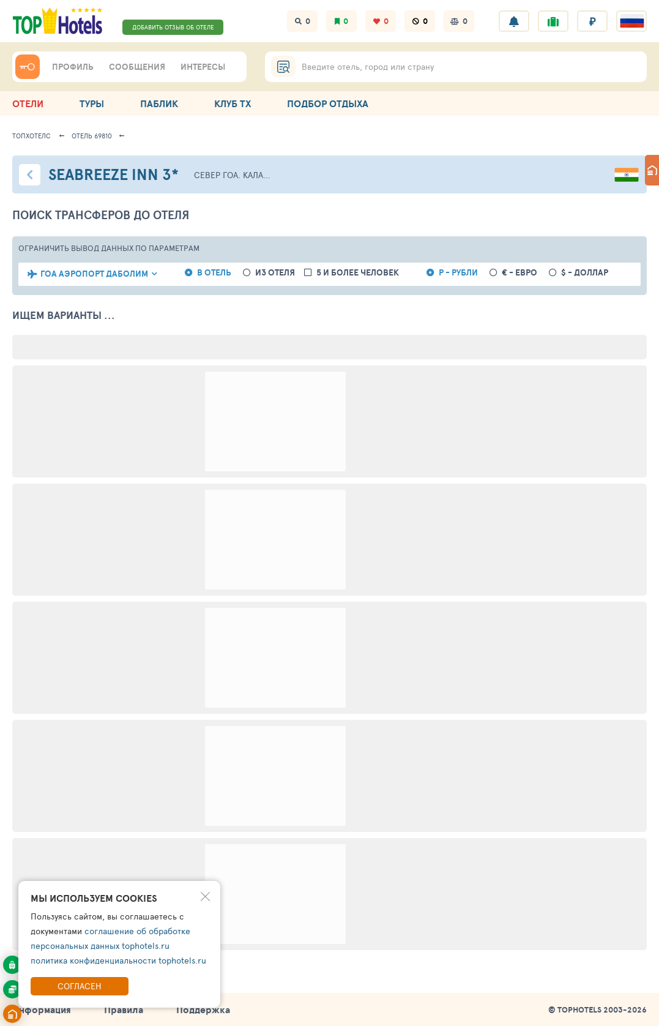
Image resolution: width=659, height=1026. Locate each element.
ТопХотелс (31, 135)
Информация (41, 1009)
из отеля (275, 273)
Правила (123, 1009)
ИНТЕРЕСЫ (203, 67)
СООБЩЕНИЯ (137, 67)
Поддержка (203, 1009)
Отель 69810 (92, 135)
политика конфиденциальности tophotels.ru (118, 960)
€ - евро (519, 273)
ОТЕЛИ (27, 103)
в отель (214, 273)
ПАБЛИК (159, 103)
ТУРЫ (92, 103)
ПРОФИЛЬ (73, 67)
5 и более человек (357, 273)
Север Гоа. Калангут (234, 175)
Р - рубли (458, 273)
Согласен (80, 986)
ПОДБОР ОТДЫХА (327, 103)
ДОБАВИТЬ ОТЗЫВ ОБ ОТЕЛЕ (173, 27)
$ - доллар (584, 273)
